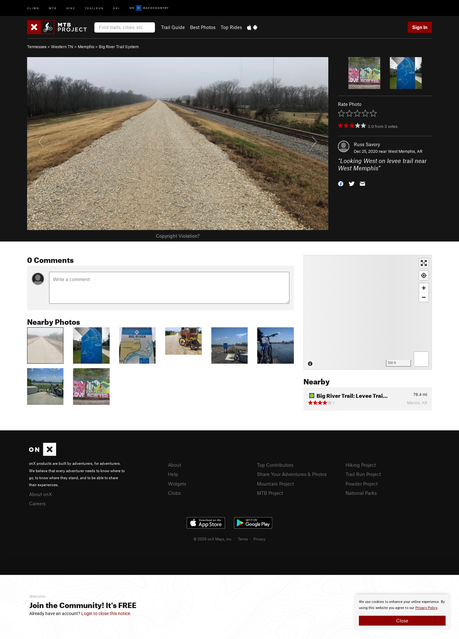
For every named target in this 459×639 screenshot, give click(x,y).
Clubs (174, 493)
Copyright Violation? (178, 236)
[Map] (368, 312)
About (174, 465)
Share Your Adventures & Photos (292, 474)
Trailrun (94, 8)
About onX (40, 494)
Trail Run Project (363, 474)
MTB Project (270, 493)
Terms (243, 539)
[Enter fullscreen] (423, 263)
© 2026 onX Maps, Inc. (212, 539)
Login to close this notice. (106, 613)
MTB (53, 8)
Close (402, 620)
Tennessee (37, 46)
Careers (37, 503)
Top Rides (231, 27)
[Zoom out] (423, 297)
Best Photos (202, 27)
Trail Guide (173, 27)
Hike (70, 8)
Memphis (86, 46)
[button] (341, 183)
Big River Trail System (119, 46)
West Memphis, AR (405, 151)
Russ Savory (367, 144)
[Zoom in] (423, 288)
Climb (33, 8)
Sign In (419, 27)
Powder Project (362, 484)
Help (173, 474)
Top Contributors (275, 465)
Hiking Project (361, 465)
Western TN (62, 46)
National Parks (361, 493)
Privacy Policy (426, 608)
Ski (116, 8)
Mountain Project (275, 484)
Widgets (177, 484)
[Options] (421, 359)
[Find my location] (423, 275)
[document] (402, 612)
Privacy (259, 539)
